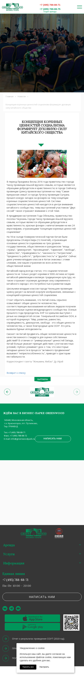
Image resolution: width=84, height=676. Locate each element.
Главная (9, 96)
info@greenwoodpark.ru (23, 438)
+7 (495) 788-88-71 (50, 4)
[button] (7, 392)
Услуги (9, 554)
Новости (22, 96)
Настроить (44, 667)
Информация (13, 563)
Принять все (28, 667)
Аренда (9, 545)
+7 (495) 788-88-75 (50, 9)
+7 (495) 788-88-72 (18, 435)
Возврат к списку (16, 372)
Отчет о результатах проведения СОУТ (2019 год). (38, 638)
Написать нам (52, 438)
